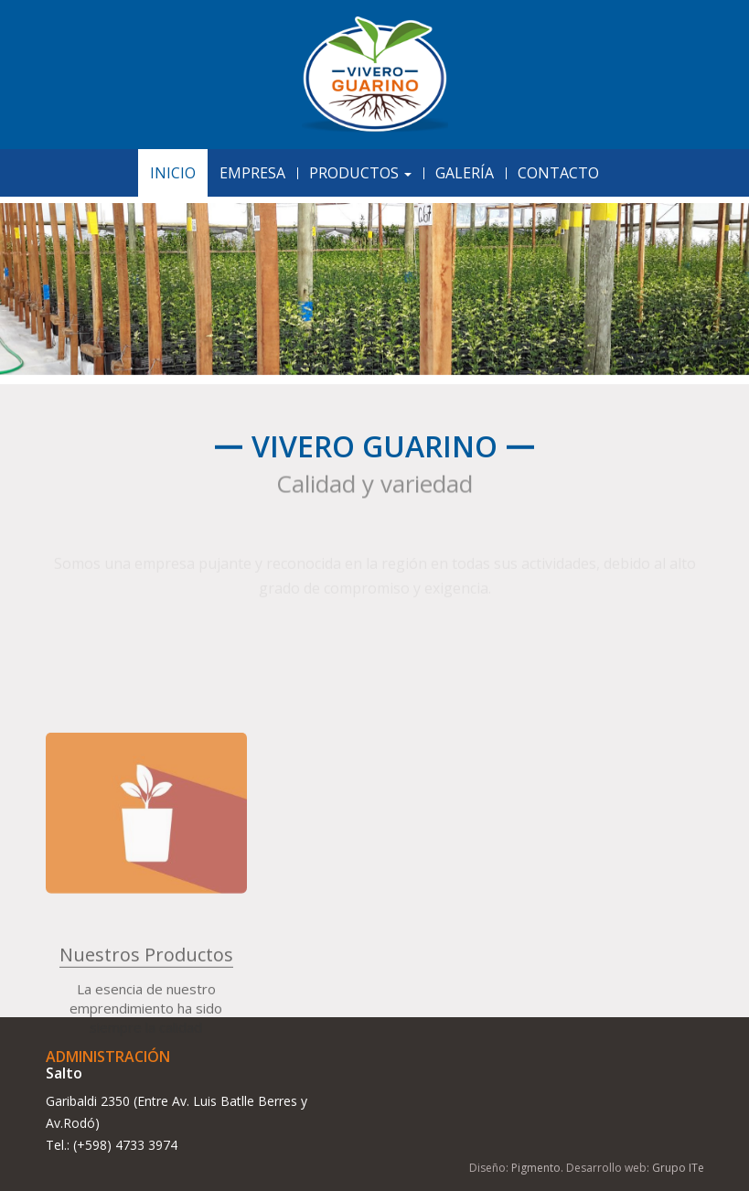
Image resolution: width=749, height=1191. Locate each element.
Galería (464, 173)
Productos (360, 173)
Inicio (173, 173)
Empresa (252, 173)
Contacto (558, 173)
